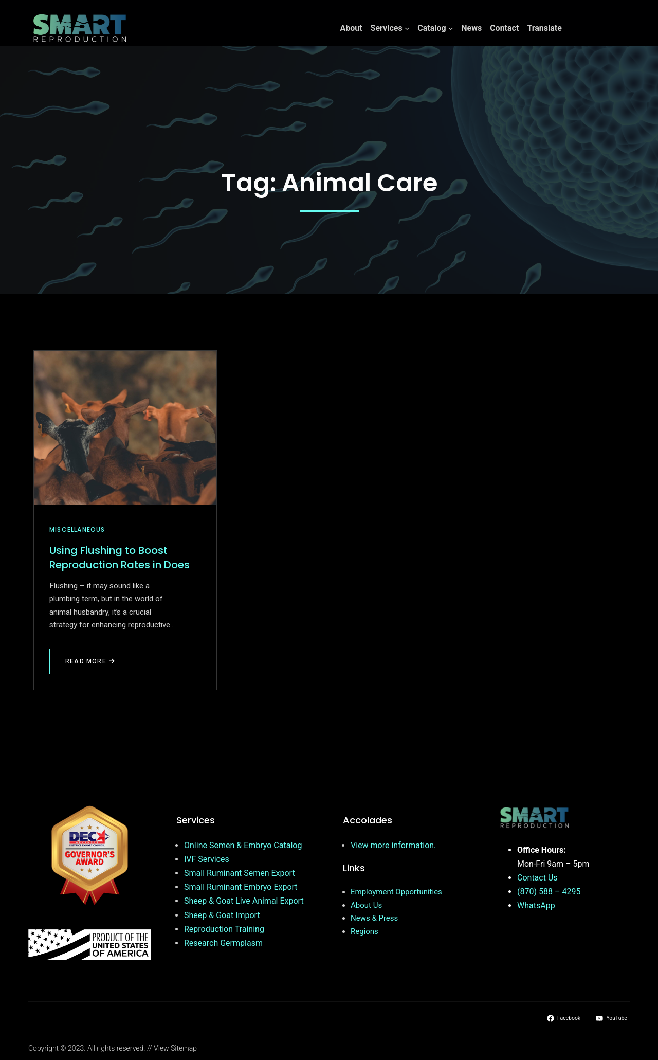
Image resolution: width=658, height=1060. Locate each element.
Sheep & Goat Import (222, 915)
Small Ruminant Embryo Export (241, 887)
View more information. (393, 845)
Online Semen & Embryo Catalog (243, 845)
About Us (366, 905)
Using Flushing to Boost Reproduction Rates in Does (119, 557)
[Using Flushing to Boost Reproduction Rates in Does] (125, 428)
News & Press (374, 918)
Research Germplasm (223, 943)
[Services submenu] (407, 28)
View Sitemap (175, 1048)
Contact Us (537, 878)
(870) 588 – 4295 (548, 891)
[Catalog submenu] (450, 28)
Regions (364, 931)
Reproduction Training (224, 929)
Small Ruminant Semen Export (239, 873)
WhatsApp (536, 905)
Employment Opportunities (396, 891)
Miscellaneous (77, 529)
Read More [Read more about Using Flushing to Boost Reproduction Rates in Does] (90, 661)
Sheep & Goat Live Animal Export (244, 901)
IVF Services (206, 859)
